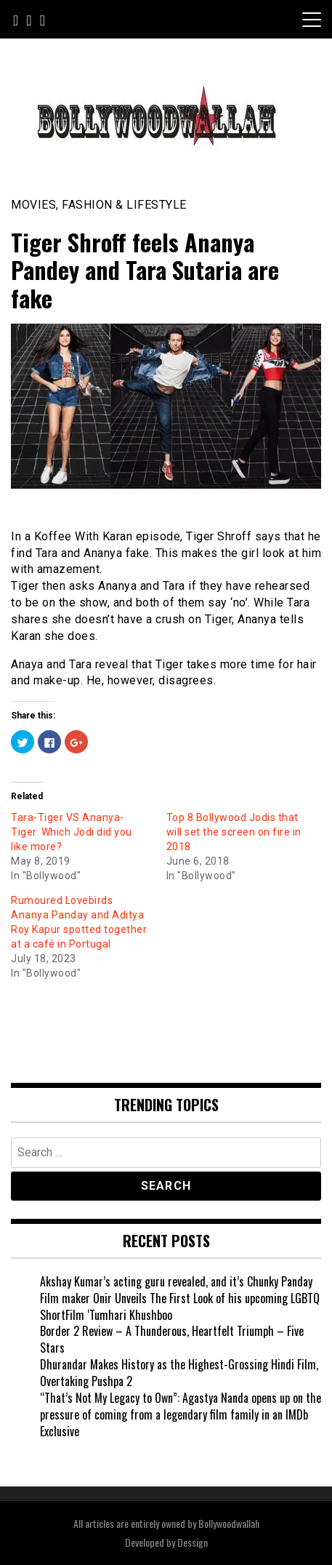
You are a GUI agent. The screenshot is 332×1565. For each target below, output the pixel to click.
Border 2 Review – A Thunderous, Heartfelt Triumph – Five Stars (172, 1339)
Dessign (192, 1542)
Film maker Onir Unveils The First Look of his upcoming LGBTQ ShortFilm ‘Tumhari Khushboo (180, 1306)
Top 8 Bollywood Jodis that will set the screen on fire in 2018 (233, 832)
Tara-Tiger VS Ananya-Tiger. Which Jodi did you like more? (71, 832)
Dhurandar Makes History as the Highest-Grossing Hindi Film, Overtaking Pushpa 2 (179, 1373)
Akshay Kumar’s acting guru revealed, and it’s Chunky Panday (176, 1281)
